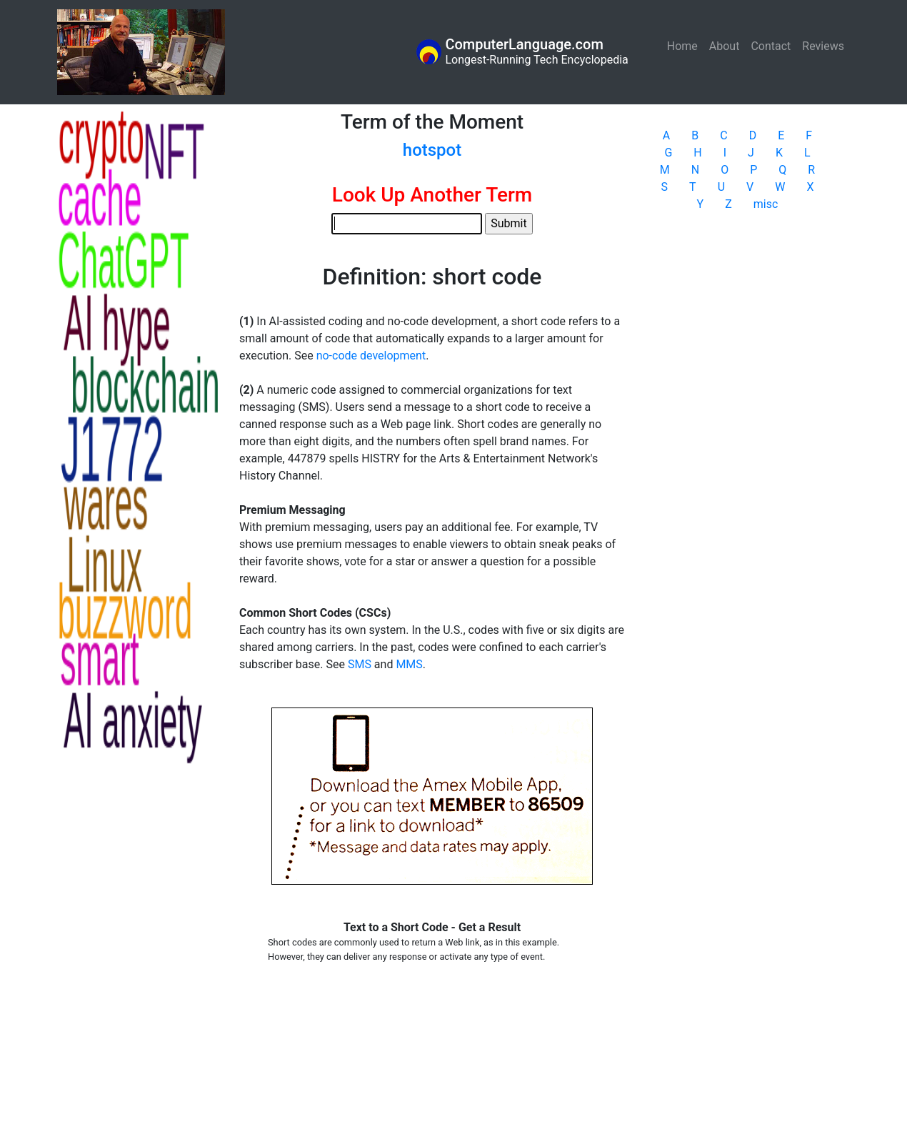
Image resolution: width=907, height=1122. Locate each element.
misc (765, 204)
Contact (771, 46)
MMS (409, 664)
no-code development (371, 355)
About (724, 46)
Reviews (823, 46)
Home (685, 45)
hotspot (432, 150)
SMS (359, 664)
